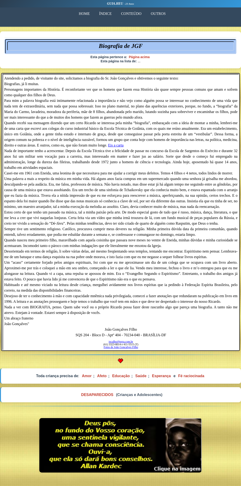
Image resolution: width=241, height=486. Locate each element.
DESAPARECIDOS (97, 395)
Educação (121, 376)
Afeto (102, 376)
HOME (84, 14)
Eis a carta (116, 145)
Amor (87, 376)
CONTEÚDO (131, 14)
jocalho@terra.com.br (121, 341)
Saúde (141, 376)
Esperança (161, 376)
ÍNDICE (105, 14)
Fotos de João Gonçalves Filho (121, 347)
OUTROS (158, 14)
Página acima (139, 57)
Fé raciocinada (191, 376)
